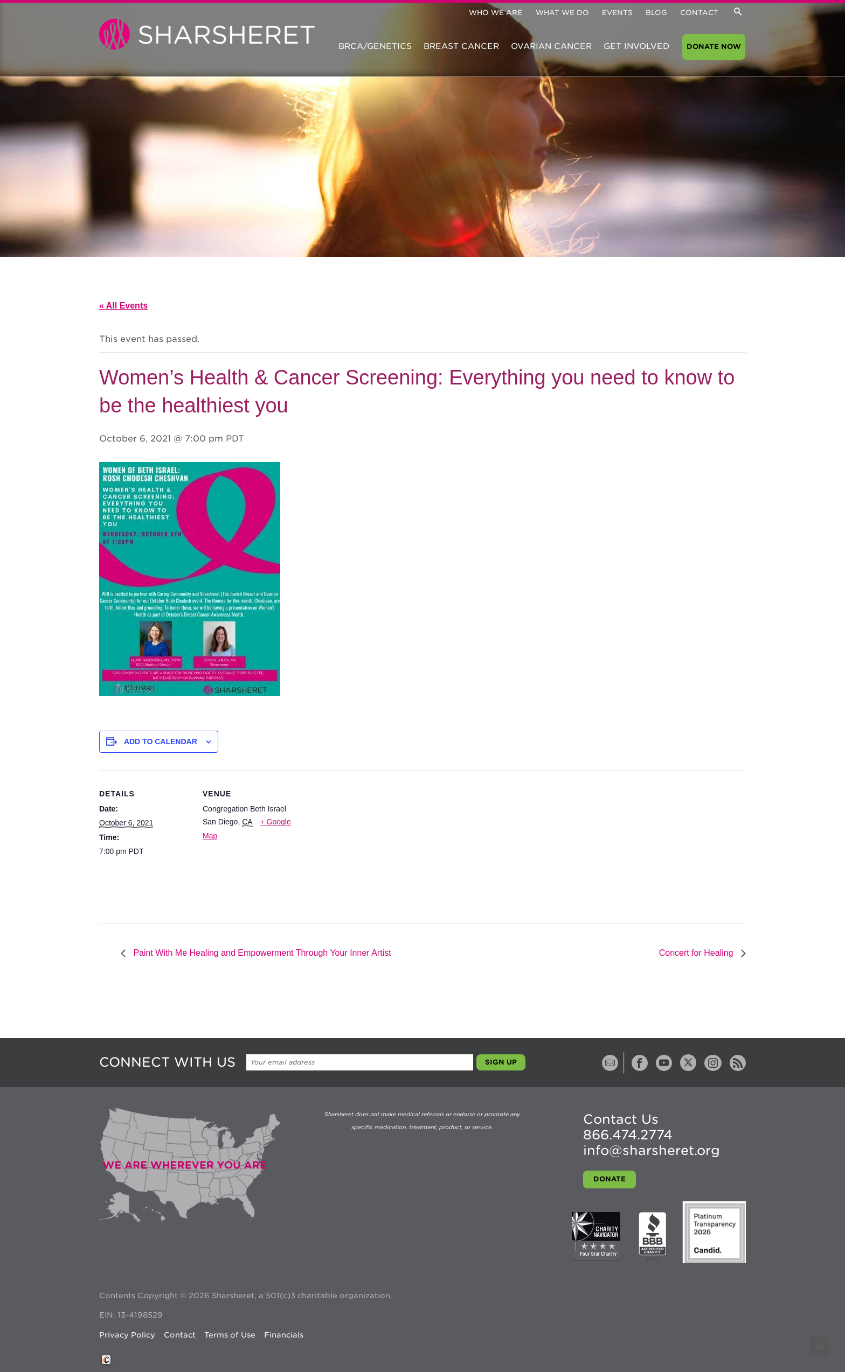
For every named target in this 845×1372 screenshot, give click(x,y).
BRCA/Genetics (375, 46)
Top (819, 1346)
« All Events (123, 305)
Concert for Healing (697, 952)
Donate (609, 1179)
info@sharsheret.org (651, 1150)
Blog (656, 13)
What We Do (562, 13)
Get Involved (636, 46)
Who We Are (495, 13)
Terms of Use (229, 1335)
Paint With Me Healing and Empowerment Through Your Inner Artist (261, 952)
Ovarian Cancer (551, 46)
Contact (699, 13)
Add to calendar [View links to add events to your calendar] (160, 741)
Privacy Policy (127, 1335)
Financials (283, 1335)
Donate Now (714, 47)
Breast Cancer (461, 46)
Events (617, 13)
